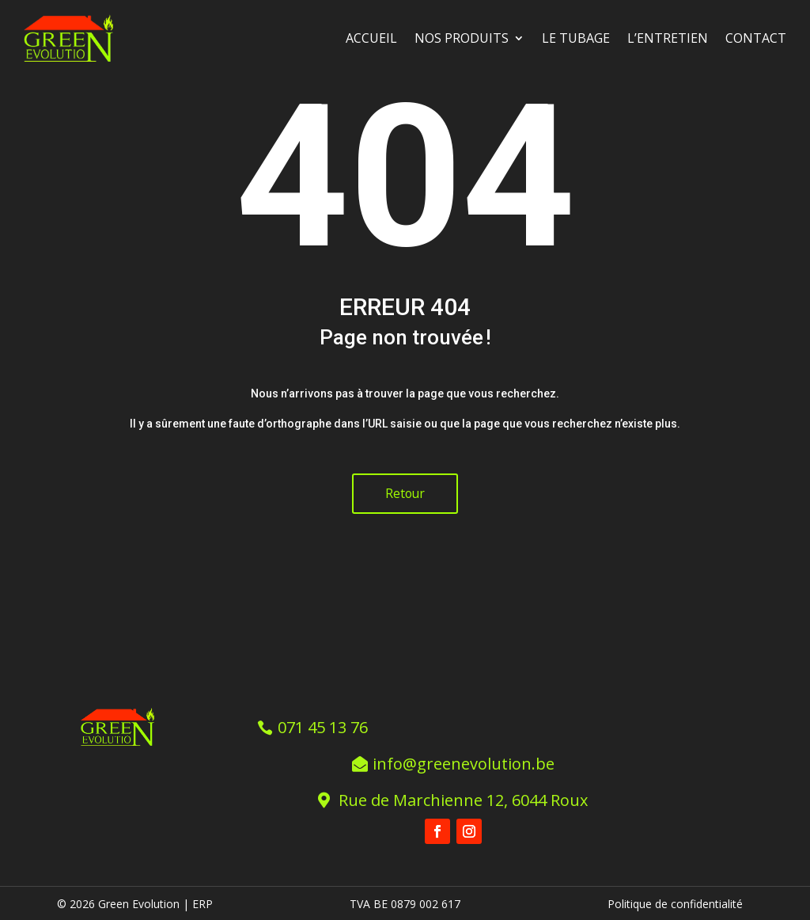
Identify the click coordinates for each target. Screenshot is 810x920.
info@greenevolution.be (464, 762)
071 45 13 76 (323, 725)
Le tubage (576, 38)
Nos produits (461, 38)
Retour (405, 493)
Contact (755, 38)
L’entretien (667, 38)
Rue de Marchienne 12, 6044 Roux (464, 798)
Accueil (371, 38)
